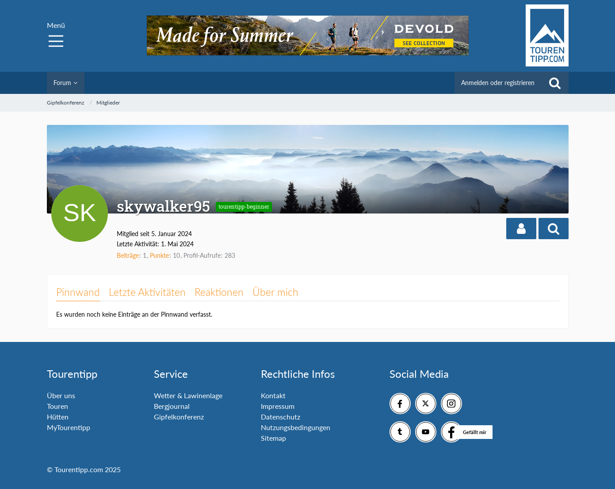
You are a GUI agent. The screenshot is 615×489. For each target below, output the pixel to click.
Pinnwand (78, 292)
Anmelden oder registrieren (498, 82)
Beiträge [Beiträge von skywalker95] (128, 255)
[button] (521, 228)
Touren (57, 406)
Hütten (58, 416)
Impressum (277, 406)
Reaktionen (219, 292)
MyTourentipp (68, 427)
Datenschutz (280, 416)
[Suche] (555, 83)
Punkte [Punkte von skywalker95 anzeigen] (159, 255)
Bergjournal (172, 406)
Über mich (275, 292)
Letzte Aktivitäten (147, 292)
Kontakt (273, 395)
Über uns (61, 395)
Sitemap (273, 438)
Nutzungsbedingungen (295, 427)
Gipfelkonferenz (179, 416)
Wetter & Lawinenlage (188, 395)
